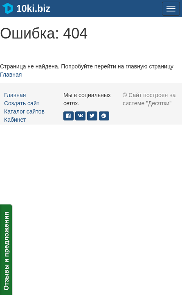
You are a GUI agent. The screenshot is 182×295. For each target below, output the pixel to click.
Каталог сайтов (24, 111)
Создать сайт (21, 103)
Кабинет (15, 119)
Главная (11, 74)
